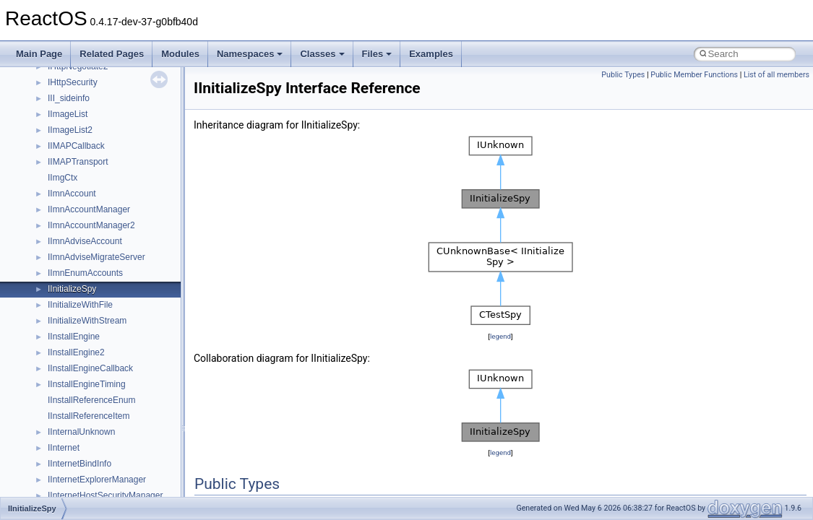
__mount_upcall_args (89, 246)
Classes (322, 53)
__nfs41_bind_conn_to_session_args (120, 485)
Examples (431, 53)
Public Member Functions (694, 74)
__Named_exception (87, 389)
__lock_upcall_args (85, 135)
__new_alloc (72, 421)
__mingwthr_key (79, 230)
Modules (180, 53)
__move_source (78, 262)
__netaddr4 (70, 405)
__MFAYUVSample (85, 214)
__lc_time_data (77, 71)
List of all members (776, 74)
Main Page (39, 53)
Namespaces (250, 53)
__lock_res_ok (75, 119)
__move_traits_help (86, 326)
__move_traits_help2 (88, 357)
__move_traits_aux (84, 294)
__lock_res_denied (84, 103)
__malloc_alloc (76, 167)
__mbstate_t (71, 183)
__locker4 (66, 151)
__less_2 (65, 87)
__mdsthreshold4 (81, 199)
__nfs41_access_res (87, 469)
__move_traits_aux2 (87, 310)
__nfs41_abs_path (83, 437)
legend (500, 336)
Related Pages (111, 53)
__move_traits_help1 (88, 342)
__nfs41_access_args (90, 453)
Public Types (623, 74)
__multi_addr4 (75, 373)
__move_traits (75, 278)
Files (377, 53)
